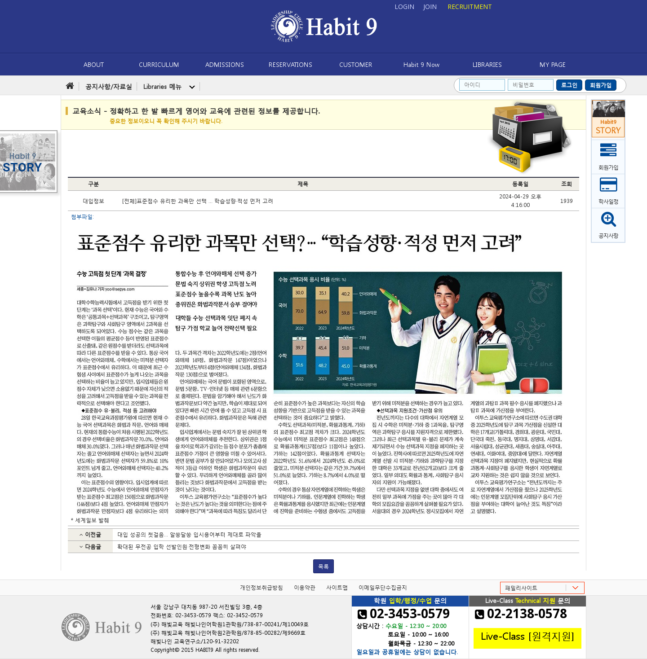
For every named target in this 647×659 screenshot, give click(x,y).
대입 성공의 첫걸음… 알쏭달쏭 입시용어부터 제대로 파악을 (189, 534)
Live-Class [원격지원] (527, 635)
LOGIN (404, 6)
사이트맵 (337, 587)
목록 (323, 566)
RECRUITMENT (470, 6)
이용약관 (304, 587)
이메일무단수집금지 (383, 587)
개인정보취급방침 (261, 587)
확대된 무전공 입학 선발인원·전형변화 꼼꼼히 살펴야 (181, 546)
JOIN (430, 6)
